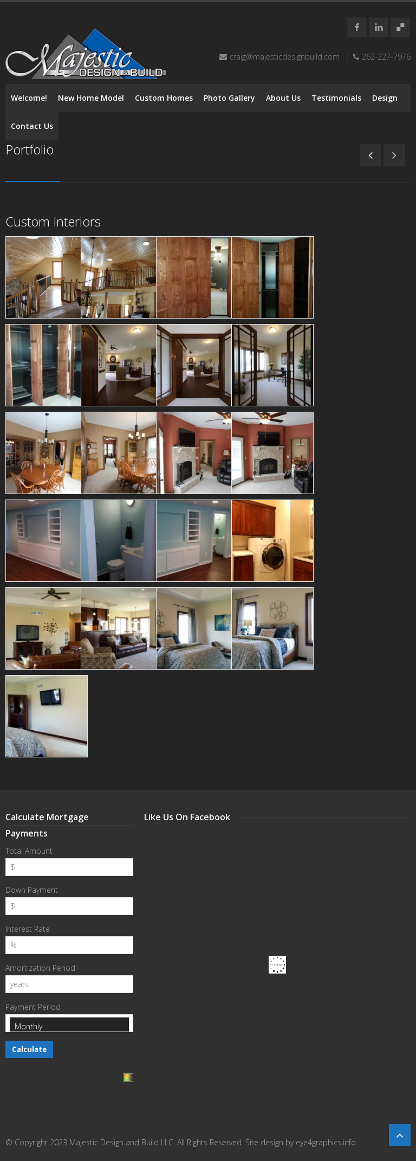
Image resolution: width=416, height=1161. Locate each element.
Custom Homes (164, 98)
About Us (283, 98)
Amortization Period (40, 968)
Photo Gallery (229, 98)
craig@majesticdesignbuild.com (285, 56)
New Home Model (91, 98)
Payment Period (33, 1007)
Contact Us (32, 126)
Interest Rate (27, 929)
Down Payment (31, 890)
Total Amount (29, 851)
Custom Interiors (53, 221)
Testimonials (336, 98)
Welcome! (29, 98)
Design (385, 98)
